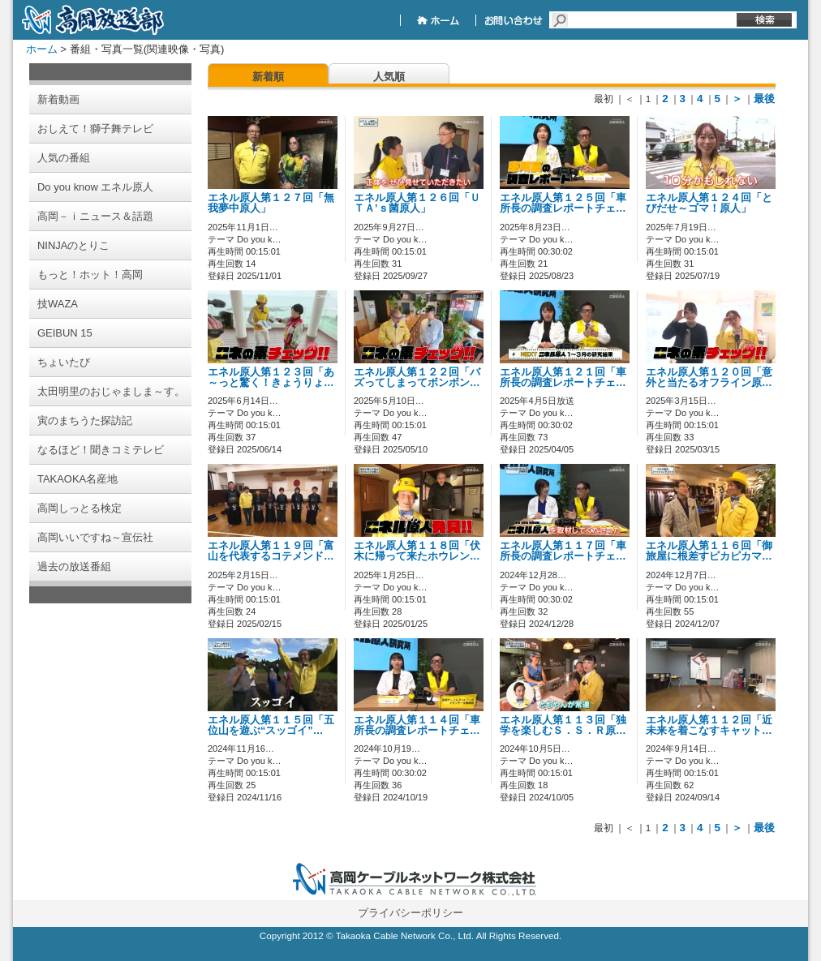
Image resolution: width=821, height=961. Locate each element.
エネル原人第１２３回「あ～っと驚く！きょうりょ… (271, 377)
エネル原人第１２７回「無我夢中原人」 (271, 203)
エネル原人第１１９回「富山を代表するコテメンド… (271, 551)
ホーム (42, 49)
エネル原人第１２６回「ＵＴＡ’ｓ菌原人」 (417, 203)
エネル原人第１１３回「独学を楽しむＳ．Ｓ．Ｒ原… (563, 725)
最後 (764, 98)
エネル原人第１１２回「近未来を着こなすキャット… (709, 725)
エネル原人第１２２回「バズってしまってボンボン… (417, 377)
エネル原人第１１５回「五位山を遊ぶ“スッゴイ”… (271, 725)
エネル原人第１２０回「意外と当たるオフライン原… (709, 377)
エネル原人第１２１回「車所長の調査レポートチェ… (563, 377)
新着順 (268, 77)
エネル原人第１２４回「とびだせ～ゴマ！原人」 (709, 203)
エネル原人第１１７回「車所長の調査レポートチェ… (563, 551)
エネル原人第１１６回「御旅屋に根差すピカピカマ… (709, 551)
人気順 (389, 77)
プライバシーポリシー (410, 913)
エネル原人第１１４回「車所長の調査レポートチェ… (417, 725)
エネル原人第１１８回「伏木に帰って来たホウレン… (417, 551)
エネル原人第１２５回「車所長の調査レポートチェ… (563, 203)
